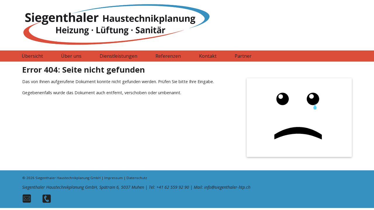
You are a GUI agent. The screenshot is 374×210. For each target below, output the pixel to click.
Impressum (113, 178)
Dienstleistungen (118, 56)
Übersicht (32, 56)
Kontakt (208, 56)
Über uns (71, 56)
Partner (243, 56)
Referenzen (168, 56)
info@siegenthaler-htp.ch (227, 187)
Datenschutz (137, 178)
